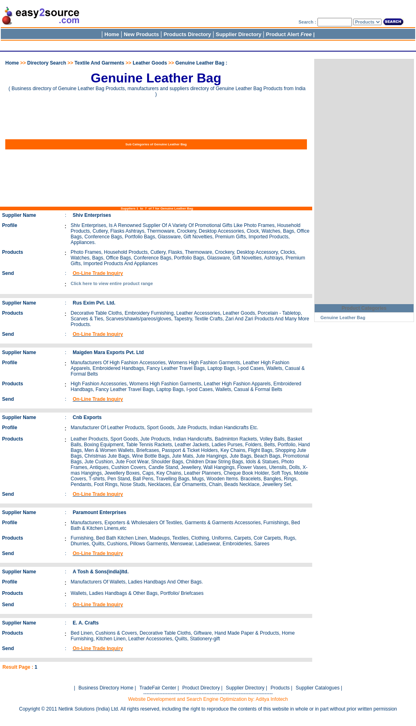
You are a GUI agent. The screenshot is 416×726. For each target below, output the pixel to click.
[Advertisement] (147, 44)
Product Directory (201, 688)
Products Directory (187, 34)
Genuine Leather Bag (342, 317)
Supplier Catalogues (317, 688)
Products (279, 688)
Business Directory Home (106, 688)
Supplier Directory (239, 34)
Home (112, 34)
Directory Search (46, 63)
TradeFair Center (157, 688)
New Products (141, 34)
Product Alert (289, 34)
